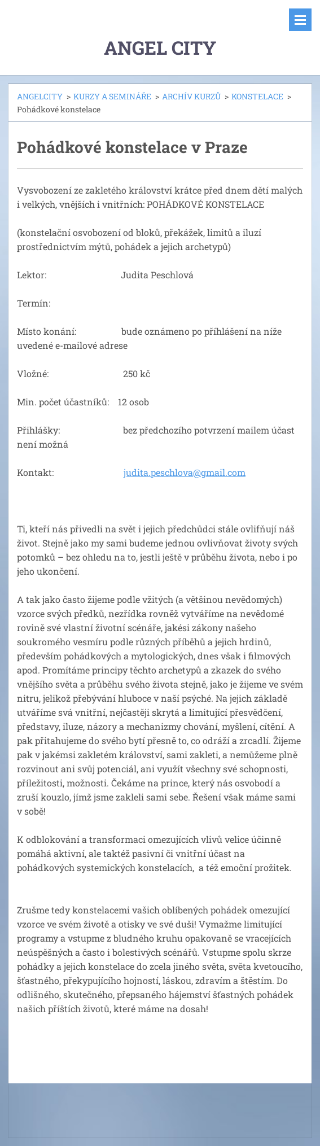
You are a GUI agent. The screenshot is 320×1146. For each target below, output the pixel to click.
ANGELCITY (40, 96)
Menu (300, 19)
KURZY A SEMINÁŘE (112, 96)
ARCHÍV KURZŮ (191, 96)
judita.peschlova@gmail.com (185, 472)
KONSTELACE (257, 96)
